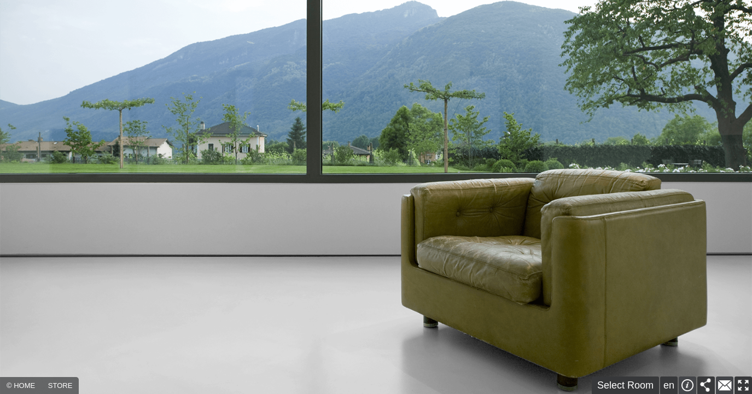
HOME (24, 385)
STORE (60, 385)
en (668, 385)
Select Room (625, 385)
